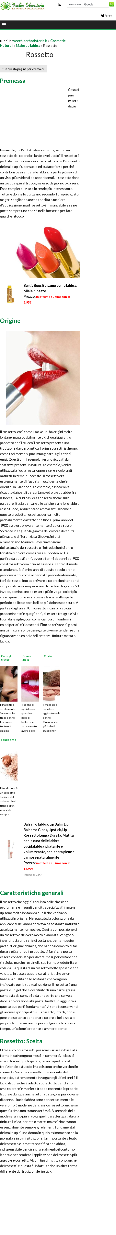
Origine (10, 320)
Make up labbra (28, 45)
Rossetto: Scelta (21, 1040)
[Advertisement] (46, 35)
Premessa (13, 80)
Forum (106, 15)
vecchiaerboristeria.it (30, 41)
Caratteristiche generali (32, 892)
